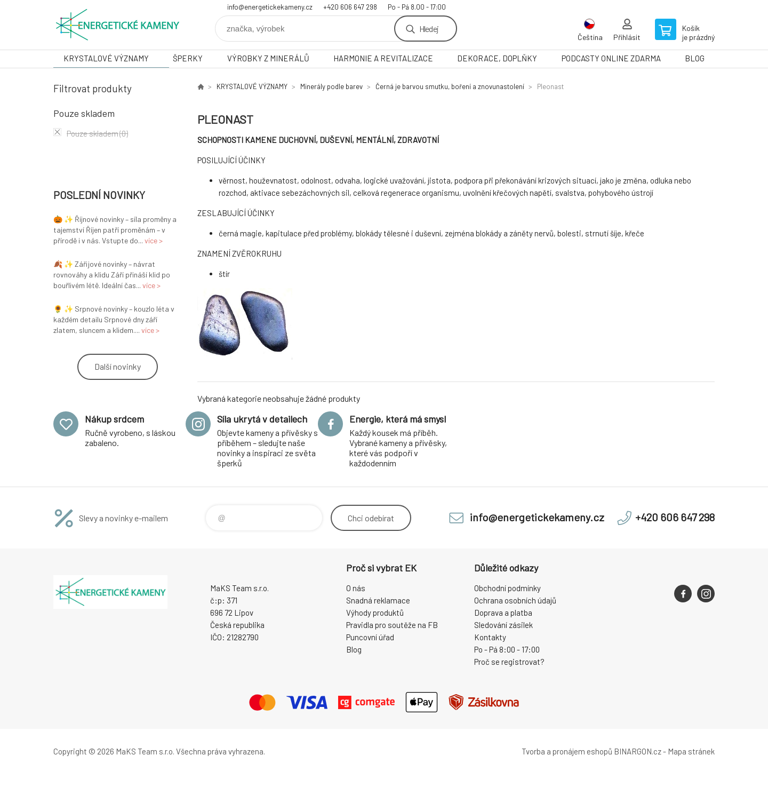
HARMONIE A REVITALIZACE (383, 58)
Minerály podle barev (331, 86)
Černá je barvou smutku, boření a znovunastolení (449, 86)
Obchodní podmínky (507, 588)
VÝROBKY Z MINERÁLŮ (268, 58)
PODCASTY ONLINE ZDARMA (611, 58)
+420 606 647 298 (350, 7)
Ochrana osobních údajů (515, 600)
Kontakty (490, 637)
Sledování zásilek (503, 625)
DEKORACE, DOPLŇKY (497, 58)
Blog (354, 649)
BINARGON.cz (637, 751)
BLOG (695, 58)
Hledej (428, 28)
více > (154, 240)
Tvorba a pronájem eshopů (567, 751)
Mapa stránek (691, 751)
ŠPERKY (188, 58)
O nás (355, 588)
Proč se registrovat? (509, 661)
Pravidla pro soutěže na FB (392, 625)
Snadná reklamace (378, 600)
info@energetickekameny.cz (270, 7)
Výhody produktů (375, 612)
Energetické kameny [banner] (117, 25)
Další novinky (117, 366)
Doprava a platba (503, 612)
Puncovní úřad (370, 637)
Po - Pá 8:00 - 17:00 (507, 649)
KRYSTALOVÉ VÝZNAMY (106, 58)
